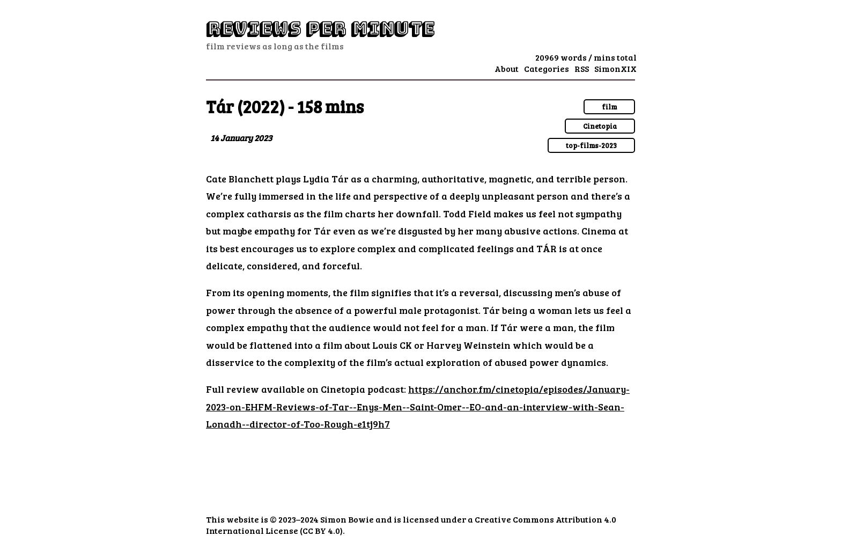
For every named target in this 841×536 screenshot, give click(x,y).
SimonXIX (615, 68)
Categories (546, 68)
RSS (581, 68)
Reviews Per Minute (320, 28)
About (507, 68)
